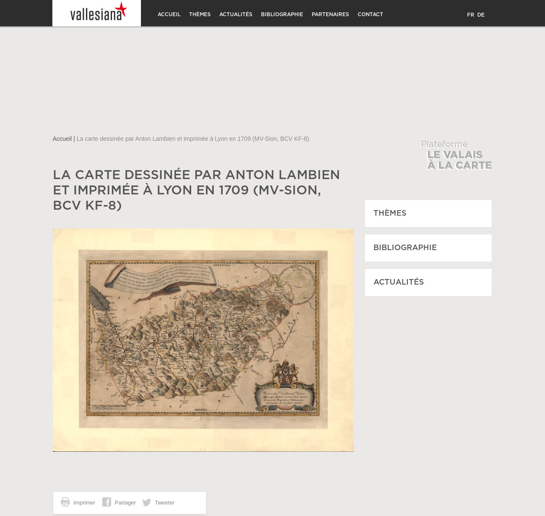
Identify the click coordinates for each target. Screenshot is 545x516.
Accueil (169, 14)
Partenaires (330, 14)
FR (470, 14)
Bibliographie (282, 14)
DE (481, 14)
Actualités (235, 14)
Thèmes (200, 14)
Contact (370, 14)
